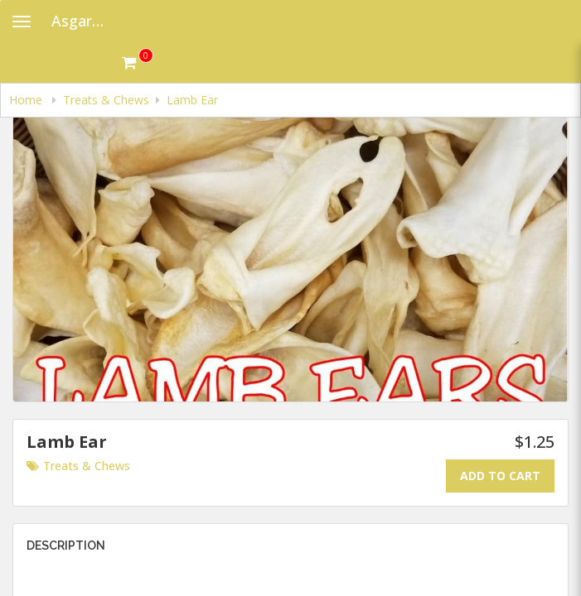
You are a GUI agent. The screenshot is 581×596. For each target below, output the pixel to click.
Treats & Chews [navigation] (106, 100)
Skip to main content (0, 0)
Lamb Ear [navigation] (192, 100)
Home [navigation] (27, 100)
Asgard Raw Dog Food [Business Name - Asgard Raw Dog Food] (86, 21)
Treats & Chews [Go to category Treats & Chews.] (78, 465)
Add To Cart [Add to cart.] (500, 475)
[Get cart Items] (137, 62)
